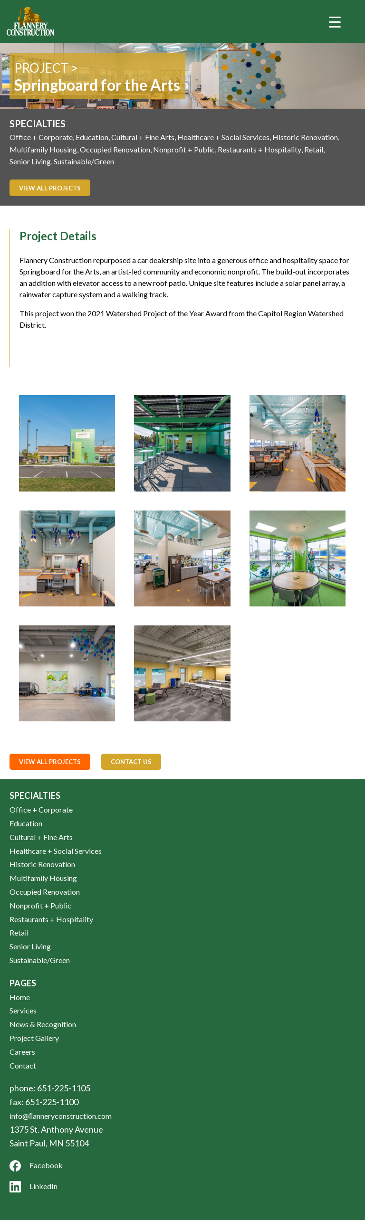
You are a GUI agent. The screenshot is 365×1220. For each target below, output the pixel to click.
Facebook (36, 1166)
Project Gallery (34, 1037)
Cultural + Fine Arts (142, 137)
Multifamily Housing (43, 149)
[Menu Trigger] (335, 21)
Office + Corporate (41, 137)
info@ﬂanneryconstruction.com (61, 1115)
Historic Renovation (305, 137)
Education (92, 137)
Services (23, 1010)
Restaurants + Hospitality (259, 149)
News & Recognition (43, 1024)
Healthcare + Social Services (223, 137)
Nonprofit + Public (184, 149)
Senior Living (30, 161)
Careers (22, 1051)
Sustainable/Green (84, 161)
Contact (23, 1065)
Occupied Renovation (115, 149)
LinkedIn (34, 1186)
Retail (313, 149)
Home (20, 997)
